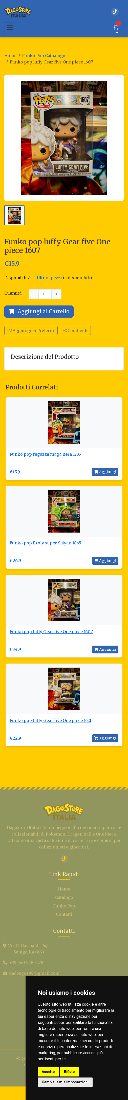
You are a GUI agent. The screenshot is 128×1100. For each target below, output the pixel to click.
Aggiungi (105, 472)
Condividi (75, 330)
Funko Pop (64, 917)
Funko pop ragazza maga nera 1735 (45, 454)
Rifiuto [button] (69, 1072)
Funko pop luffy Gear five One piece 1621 (50, 720)
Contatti (64, 926)
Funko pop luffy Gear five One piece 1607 (51, 631)
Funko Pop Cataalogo (43, 55)
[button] (115, 27)
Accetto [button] (48, 1072)
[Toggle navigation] (10, 27)
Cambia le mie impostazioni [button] (65, 1082)
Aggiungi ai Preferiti (31, 330)
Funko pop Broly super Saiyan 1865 (45, 542)
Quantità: (13, 293)
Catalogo (64, 909)
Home (10, 55)
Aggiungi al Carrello (39, 311)
